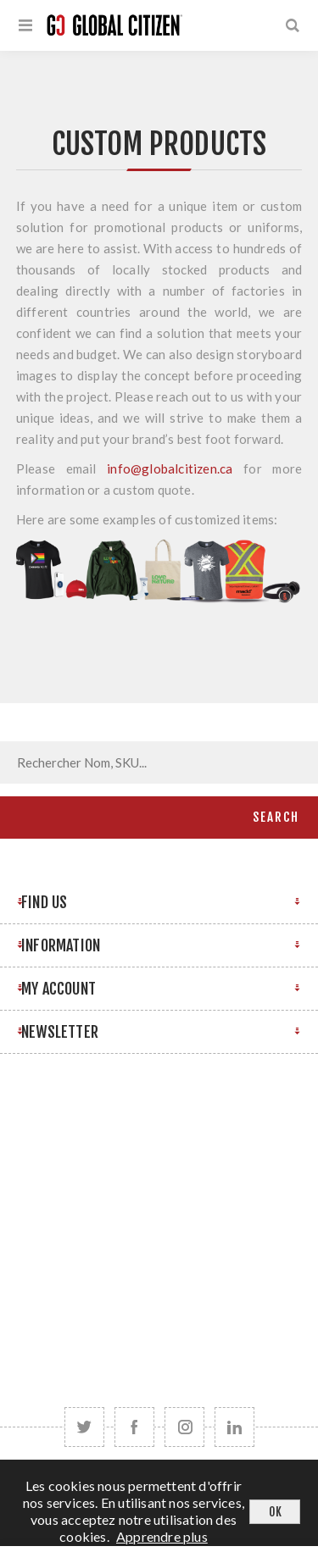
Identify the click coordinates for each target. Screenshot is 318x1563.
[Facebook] (134, 1427)
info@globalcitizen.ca (169, 468)
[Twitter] (84, 1427)
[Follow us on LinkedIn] (234, 1427)
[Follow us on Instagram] (184, 1427)
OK (275, 1512)
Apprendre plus (162, 1536)
